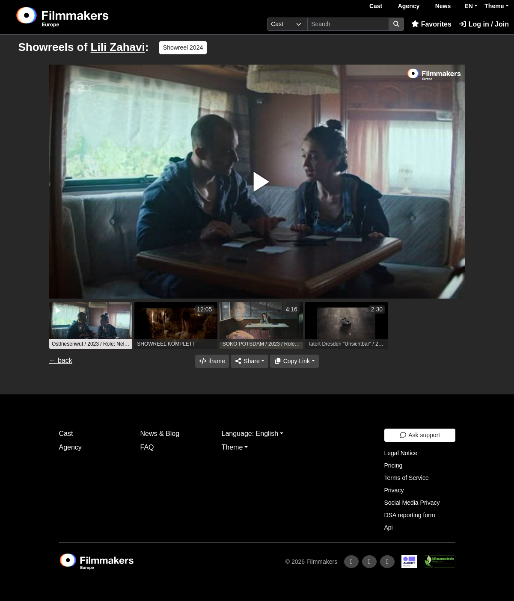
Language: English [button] (250, 433)
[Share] (249, 361)
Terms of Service (406, 477)
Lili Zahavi (118, 47)
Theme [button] (494, 6)
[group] (90, 325)
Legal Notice (401, 453)
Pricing (393, 465)
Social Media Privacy (412, 502)
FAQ (147, 447)
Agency (409, 6)
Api (388, 527)
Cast (375, 6)
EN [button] (468, 6)
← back (60, 360)
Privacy (394, 490)
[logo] (83, 17)
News (443, 6)
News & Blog (160, 433)
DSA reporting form (409, 515)
